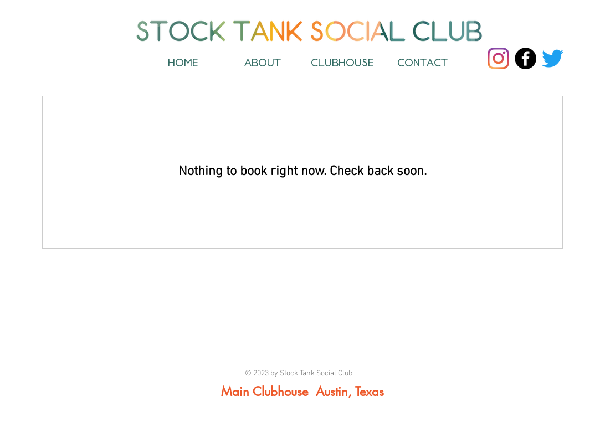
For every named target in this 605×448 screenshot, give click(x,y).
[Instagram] (498, 58)
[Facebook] (525, 58)
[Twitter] (552, 58)
